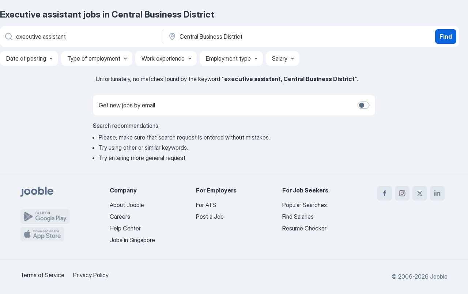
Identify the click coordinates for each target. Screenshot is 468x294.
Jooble (439, 276)
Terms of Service (42, 275)
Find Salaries (298, 216)
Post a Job (210, 216)
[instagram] (402, 193)
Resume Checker (304, 228)
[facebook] (384, 193)
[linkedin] (437, 193)
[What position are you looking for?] (80, 36)
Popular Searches (304, 205)
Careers (120, 216)
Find (445, 36)
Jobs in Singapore (132, 240)
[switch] (363, 105)
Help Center (125, 228)
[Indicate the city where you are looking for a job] (243, 36)
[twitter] (419, 193)
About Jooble (127, 205)
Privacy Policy (91, 275)
